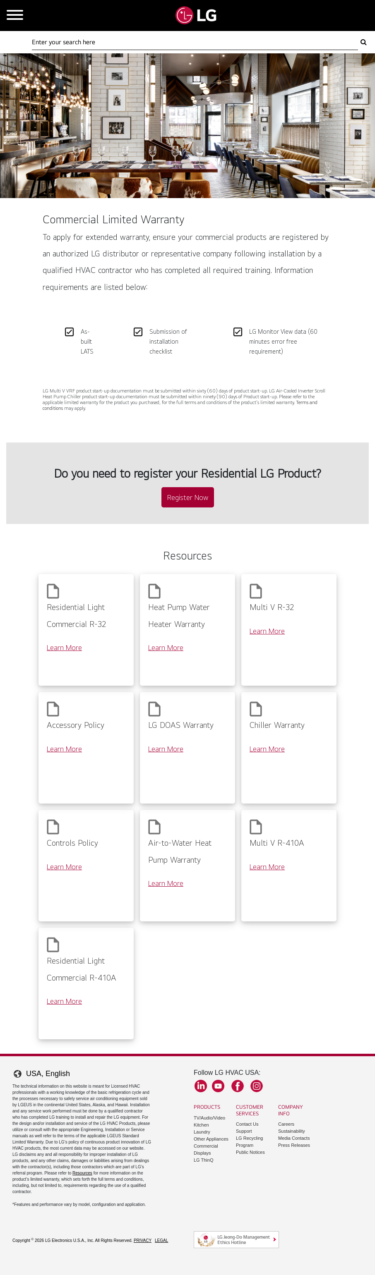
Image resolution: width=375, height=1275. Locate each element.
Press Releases (294, 1145)
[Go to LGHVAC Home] (196, 15)
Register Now (187, 497)
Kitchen (201, 1124)
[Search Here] (195, 42)
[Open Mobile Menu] (15, 15)
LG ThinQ (204, 1160)
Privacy (142, 1240)
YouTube (218, 1086)
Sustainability (291, 1131)
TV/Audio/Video (209, 1117)
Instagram (256, 1086)
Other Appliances (211, 1138)
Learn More (64, 647)
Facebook (237, 1086)
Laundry (202, 1131)
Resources (82, 1173)
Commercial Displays (206, 1149)
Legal (161, 1240)
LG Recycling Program (249, 1142)
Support (244, 1131)
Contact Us (247, 1124)
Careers (286, 1124)
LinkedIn (201, 1086)
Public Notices (250, 1152)
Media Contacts (294, 1138)
